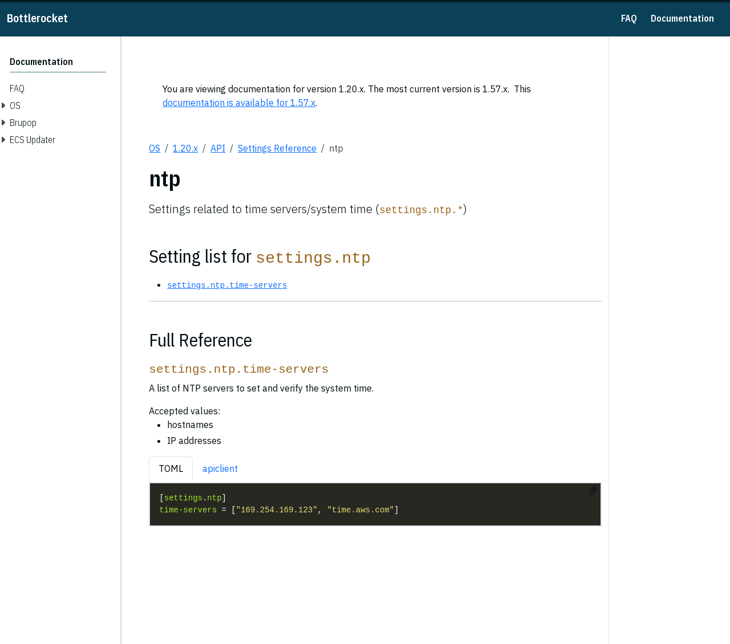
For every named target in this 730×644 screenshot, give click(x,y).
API (217, 148)
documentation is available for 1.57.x (239, 102)
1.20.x (185, 148)
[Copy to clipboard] (593, 490)
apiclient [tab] (220, 468)
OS (154, 148)
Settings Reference (277, 148)
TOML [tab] (171, 468)
